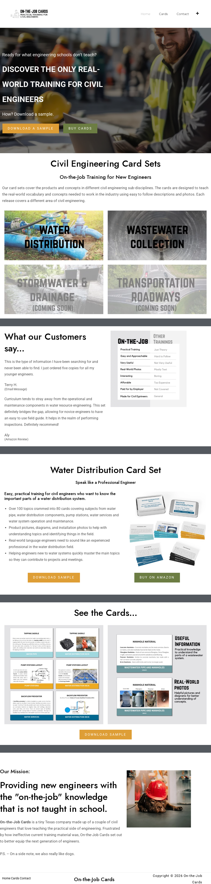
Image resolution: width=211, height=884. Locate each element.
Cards (163, 14)
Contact (183, 14)
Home (145, 14)
